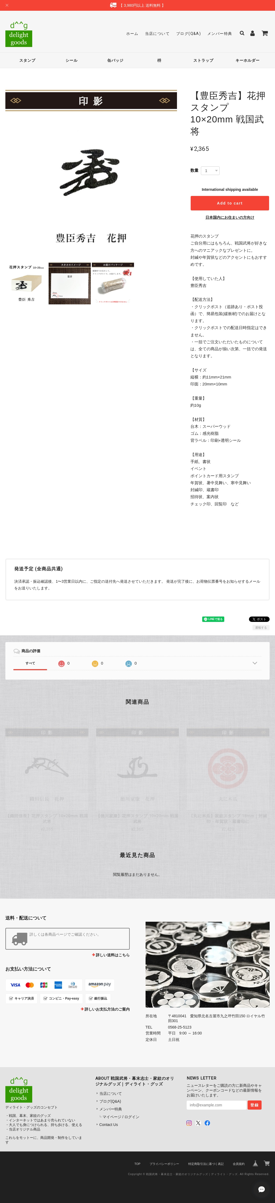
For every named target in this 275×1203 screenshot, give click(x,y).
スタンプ (27, 60)
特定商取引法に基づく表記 (206, 1163)
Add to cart (230, 203)
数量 (194, 170)
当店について (157, 33)
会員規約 (239, 1163)
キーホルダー (248, 60)
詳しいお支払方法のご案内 (107, 1009)
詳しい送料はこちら (113, 955)
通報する (261, 627)
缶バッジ (115, 60)
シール (72, 60)
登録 (254, 1105)
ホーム (132, 33)
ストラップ (203, 60)
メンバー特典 (219, 33)
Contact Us (108, 1124)
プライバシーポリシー (164, 1163)
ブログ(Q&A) (188, 33)
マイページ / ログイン (121, 1117)
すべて (30, 663)
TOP (137, 1163)
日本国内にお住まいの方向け (229, 217)
